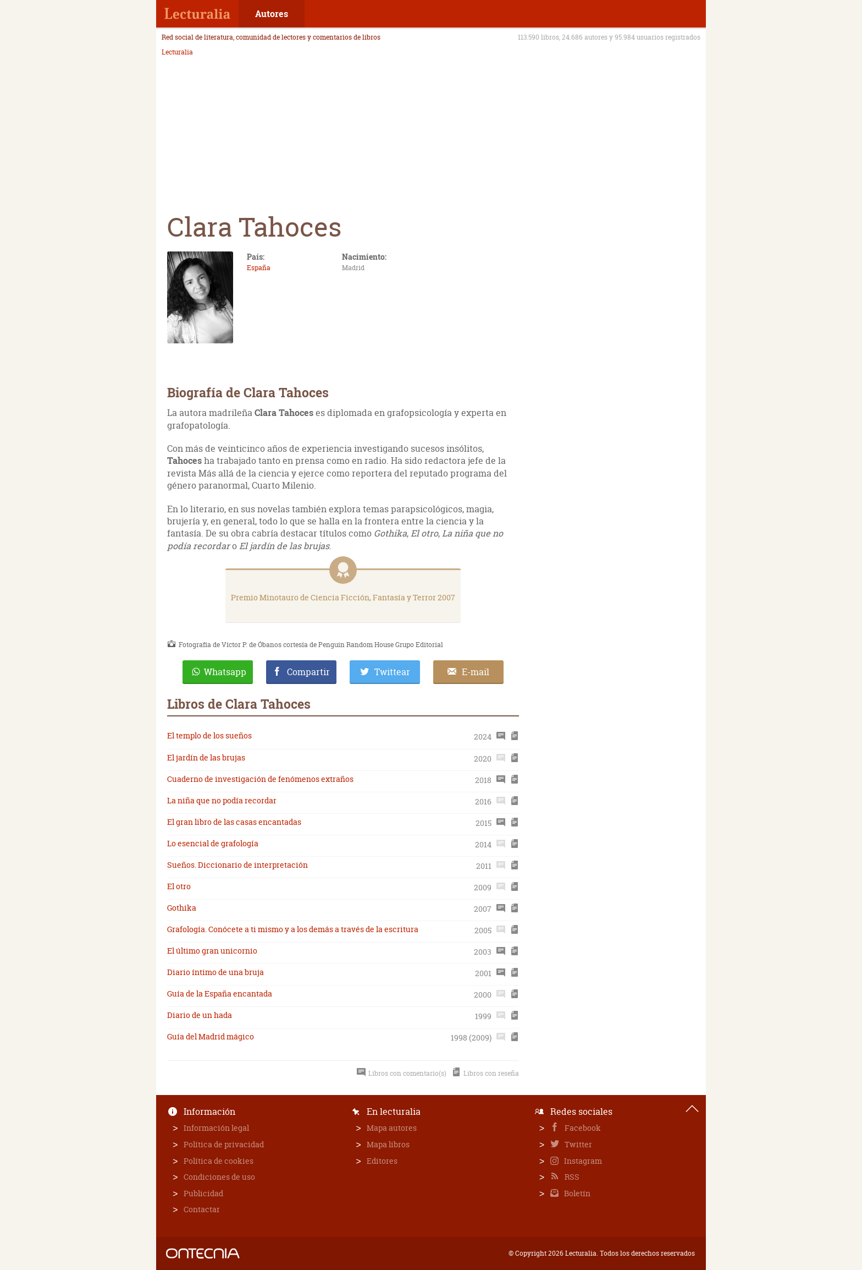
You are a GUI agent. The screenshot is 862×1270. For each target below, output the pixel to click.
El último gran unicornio (212, 950)
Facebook (582, 1128)
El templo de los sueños (209, 735)
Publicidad (203, 1193)
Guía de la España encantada (219, 993)
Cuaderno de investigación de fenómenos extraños (260, 779)
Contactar (202, 1209)
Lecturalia (177, 52)
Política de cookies (218, 1161)
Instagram (582, 1161)
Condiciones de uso (219, 1177)
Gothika (181, 907)
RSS (571, 1177)
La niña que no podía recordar (222, 800)
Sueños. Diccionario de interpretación (237, 865)
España (258, 267)
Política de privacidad (224, 1144)
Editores (382, 1161)
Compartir (308, 672)
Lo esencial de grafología (212, 843)
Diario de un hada (199, 1015)
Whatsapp (225, 672)
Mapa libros (388, 1144)
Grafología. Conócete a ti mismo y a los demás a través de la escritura (292, 929)
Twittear (392, 672)
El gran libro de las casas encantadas (234, 822)
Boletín (576, 1193)
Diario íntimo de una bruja (215, 972)
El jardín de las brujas (206, 757)
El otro (179, 886)
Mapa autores (392, 1128)
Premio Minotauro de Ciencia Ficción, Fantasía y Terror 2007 (343, 597)
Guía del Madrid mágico (210, 1036)
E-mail (475, 672)
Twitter (577, 1144)
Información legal (216, 1128)
